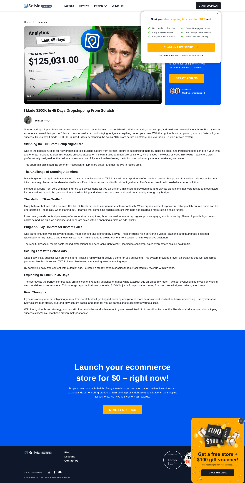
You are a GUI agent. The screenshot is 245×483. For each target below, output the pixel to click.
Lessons (69, 5)
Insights (98, 5)
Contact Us (71, 460)
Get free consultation (192, 93)
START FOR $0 (187, 78)
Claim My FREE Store (178, 47)
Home (27, 22)
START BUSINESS (208, 6)
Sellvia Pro (118, 5)
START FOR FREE (122, 409)
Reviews (84, 5)
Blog (67, 452)
